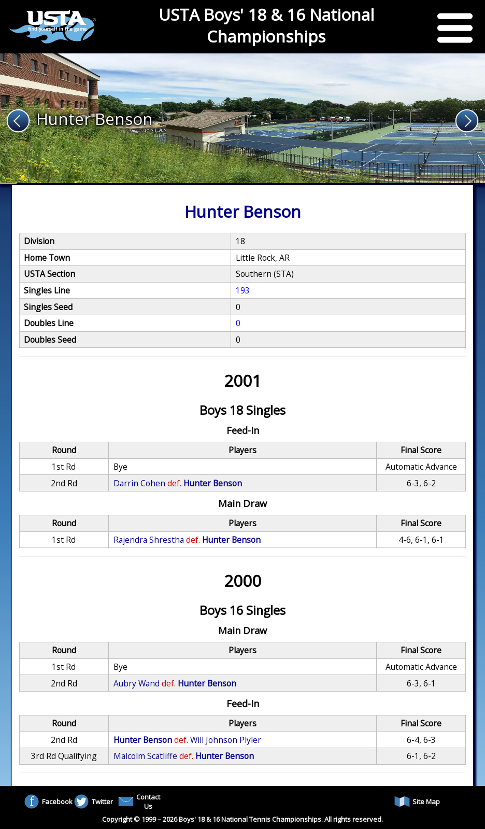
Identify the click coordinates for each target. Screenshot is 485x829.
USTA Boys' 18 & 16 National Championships (266, 25)
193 (243, 290)
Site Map (417, 801)
